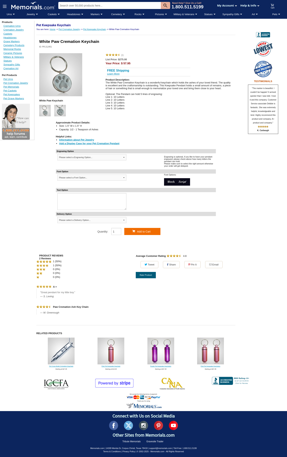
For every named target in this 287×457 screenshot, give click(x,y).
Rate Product (146, 275)
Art (253, 14)
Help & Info (249, 5)
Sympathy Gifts (230, 14)
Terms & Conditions (112, 451)
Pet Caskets (10, 90)
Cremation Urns (12, 25)
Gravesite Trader (154, 441)
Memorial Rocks (12, 49)
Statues (208, 14)
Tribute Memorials (131, 441)
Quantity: (102, 231)
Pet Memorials (11, 86)
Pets (274, 14)
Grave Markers (11, 41)
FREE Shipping (118, 70)
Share (171, 264)
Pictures (159, 14)
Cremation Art (10, 68)
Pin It (192, 264)
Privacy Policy (129, 451)
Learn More (113, 73)
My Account (227, 5)
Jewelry (31, 14)
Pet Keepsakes (11, 94)
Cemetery (116, 14)
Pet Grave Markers (13, 98)
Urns (9, 14)
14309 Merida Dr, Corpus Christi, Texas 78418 (126, 448)
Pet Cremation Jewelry (15, 83)
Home (52, 29)
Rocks (138, 14)
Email (214, 264)
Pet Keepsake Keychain (94, 29)
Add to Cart (141, 231)
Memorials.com (97, 448)
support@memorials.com (160, 448)
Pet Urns (8, 79)
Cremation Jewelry (13, 29)
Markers (95, 14)
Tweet (149, 264)
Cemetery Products (13, 45)
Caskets (52, 14)
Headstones (73, 14)
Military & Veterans (184, 14)
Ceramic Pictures (12, 53)
